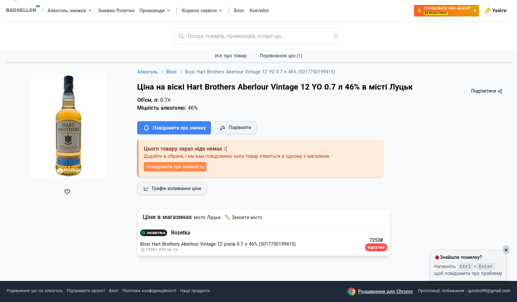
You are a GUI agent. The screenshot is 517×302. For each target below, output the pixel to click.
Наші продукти (195, 290)
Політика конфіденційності (149, 290)
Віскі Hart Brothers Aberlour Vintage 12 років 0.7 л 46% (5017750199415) (218, 244)
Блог (113, 290)
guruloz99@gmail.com (489, 290)
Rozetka (180, 233)
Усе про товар (231, 55)
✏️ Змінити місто (243, 217)
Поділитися (486, 91)
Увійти (495, 10)
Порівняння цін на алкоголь (35, 290)
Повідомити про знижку (174, 128)
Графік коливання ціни (172, 188)
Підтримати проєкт (86, 290)
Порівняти (235, 127)
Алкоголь (150, 71)
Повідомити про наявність (175, 166)
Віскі (174, 71)
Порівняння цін (281, 55)
